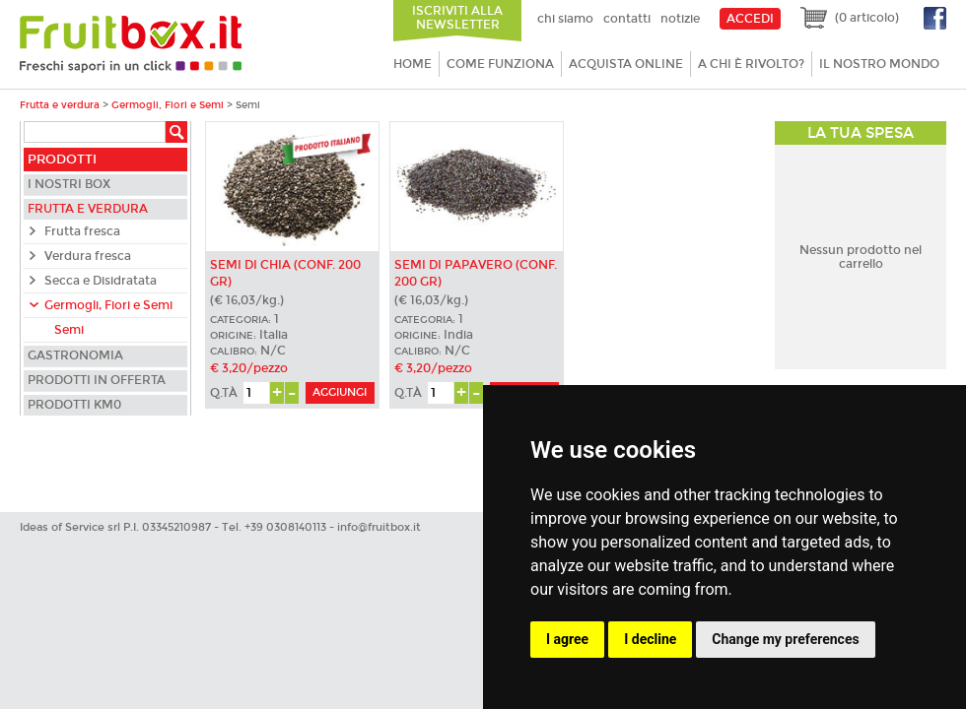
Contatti (627, 19)
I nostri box (69, 184)
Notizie (680, 19)
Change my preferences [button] (785, 639)
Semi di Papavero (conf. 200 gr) (475, 273)
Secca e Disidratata (100, 281)
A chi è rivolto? (751, 64)
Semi (69, 330)
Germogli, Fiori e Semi (167, 104)
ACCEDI (750, 19)
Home (412, 64)
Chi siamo (565, 19)
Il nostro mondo (879, 64)
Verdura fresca (87, 256)
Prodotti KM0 (74, 405)
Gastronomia (75, 355)
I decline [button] (650, 639)
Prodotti (62, 159)
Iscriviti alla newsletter (457, 18)
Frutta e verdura (60, 104)
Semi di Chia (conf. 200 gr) (285, 273)
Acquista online (626, 64)
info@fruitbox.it (379, 527)
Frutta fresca (82, 231)
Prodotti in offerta (97, 380)
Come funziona (500, 64)
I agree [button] (567, 639)
